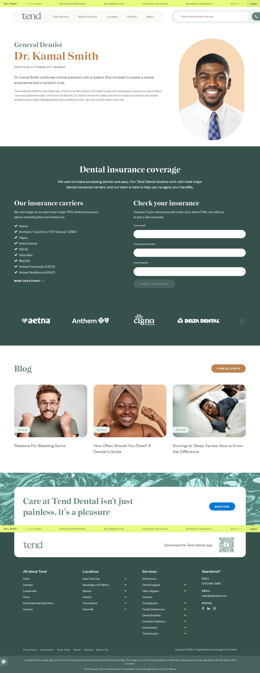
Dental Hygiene (151, 585)
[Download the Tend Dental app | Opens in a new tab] (226, 544)
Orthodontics (150, 633)
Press (26, 597)
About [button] (149, 16)
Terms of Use (63, 649)
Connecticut (90, 603)
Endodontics (149, 627)
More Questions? (27, 280)
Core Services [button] (61, 16)
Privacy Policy (30, 649)
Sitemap (88, 649)
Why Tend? (10, 3)
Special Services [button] (87, 16)
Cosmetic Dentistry (153, 621)
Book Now (222, 506)
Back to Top (102, 649)
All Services (149, 578)
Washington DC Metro (96, 585)
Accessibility (47, 649)
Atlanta (87, 597)
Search (77, 649)
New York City (91, 578)
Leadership (30, 591)
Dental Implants (151, 615)
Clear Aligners (150, 591)
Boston (87, 591)
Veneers (147, 597)
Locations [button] (112, 16)
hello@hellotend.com (214, 595)
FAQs (26, 578)
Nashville (88, 609)
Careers (28, 609)
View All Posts (228, 368)
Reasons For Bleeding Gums (39, 445)
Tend (24, 429)
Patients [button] (132, 16)
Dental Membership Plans (38, 603)
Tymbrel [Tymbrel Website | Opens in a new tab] (233, 649)
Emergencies (150, 603)
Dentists (28, 585)
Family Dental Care (153, 609)
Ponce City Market (51, 67)
